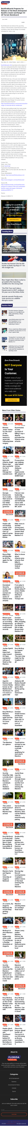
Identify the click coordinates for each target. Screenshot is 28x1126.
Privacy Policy (16, 1122)
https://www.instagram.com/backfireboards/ (12, 180)
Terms (9, 1122)
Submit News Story (14, 219)
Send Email (7, 166)
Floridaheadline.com (11, 1123)
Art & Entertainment (14, 1078)
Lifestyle (14, 1088)
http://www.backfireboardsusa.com (15, 175)
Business (14, 1081)
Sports (14, 1091)
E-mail (2, 1109)
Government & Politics (14, 1085)
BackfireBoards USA (6, 65)
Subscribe (14, 1114)
